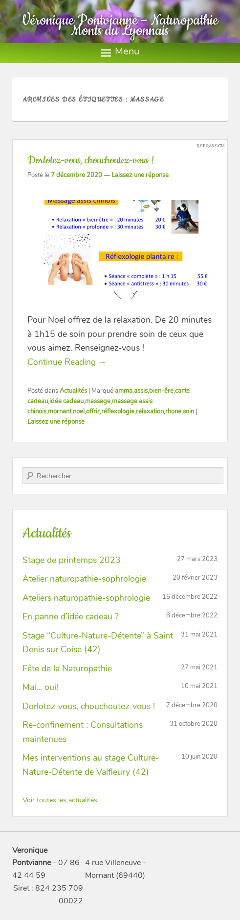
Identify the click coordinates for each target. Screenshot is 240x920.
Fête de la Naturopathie (67, 668)
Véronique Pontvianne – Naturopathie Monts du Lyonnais (120, 26)
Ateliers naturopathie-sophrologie (86, 598)
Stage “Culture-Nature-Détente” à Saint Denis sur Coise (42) (97, 643)
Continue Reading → (67, 362)
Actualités (73, 390)
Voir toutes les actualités (59, 800)
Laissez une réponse (140, 175)
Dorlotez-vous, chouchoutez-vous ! (90, 160)
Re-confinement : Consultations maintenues (82, 732)
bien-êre (161, 390)
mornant (59, 411)
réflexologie (117, 411)
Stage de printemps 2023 (71, 560)
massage (97, 401)
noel (79, 411)
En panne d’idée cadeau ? (70, 616)
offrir (93, 411)
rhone (173, 411)
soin (188, 411)
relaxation (150, 411)
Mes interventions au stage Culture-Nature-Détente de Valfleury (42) (90, 765)
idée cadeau (66, 401)
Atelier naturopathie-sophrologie (84, 579)
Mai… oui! (40, 687)
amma (123, 390)
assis (141, 390)
